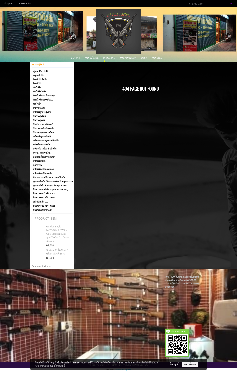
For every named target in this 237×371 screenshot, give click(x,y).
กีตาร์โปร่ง (37, 83)
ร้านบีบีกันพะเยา (127, 58)
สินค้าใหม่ (157, 58)
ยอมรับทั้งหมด (190, 364)
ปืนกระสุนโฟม (39, 116)
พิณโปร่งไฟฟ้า (39, 91)
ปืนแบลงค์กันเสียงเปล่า (43, 128)
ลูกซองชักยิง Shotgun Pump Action (50, 185)
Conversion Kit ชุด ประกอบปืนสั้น (49, 177)
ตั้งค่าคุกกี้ (174, 364)
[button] (167, 58)
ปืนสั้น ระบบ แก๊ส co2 (43, 124)
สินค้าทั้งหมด (92, 58)
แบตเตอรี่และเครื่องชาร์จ (44, 157)
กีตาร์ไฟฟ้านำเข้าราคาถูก (44, 95)
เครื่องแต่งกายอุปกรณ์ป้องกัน (46, 140)
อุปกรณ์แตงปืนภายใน (42, 173)
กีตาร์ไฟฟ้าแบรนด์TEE (43, 100)
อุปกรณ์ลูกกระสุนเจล (42, 112)
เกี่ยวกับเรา (109, 58)
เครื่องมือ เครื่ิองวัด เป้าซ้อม (45, 149)
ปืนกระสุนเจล (39, 120)
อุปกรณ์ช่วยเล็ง (39, 161)
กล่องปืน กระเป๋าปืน (41, 144)
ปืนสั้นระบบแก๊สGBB (42, 210)
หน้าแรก (75, 58)
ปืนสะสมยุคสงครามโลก (43, 132)
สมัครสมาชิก (24, 3)
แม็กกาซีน (37, 165)
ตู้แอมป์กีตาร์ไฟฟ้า (41, 71)
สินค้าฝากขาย (39, 108)
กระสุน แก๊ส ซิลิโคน (41, 153)
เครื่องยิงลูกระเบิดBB (42, 136)
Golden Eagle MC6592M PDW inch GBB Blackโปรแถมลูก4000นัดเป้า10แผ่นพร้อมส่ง (57, 234)
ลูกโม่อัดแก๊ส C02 (40, 202)
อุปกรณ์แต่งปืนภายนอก (43, 169)
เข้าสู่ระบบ (9, 3)
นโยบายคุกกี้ (59, 365)
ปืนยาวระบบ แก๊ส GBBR (44, 197)
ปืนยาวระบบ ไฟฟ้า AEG (43, 193)
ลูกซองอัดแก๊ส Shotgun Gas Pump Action (53, 181)
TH (229, 3)
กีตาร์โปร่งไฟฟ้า (40, 79)
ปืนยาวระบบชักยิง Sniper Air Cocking (50, 189)
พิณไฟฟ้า (37, 104)
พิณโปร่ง (37, 87)
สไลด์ (144, 58)
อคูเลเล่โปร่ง (38, 75)
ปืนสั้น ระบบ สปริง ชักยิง (44, 206)
